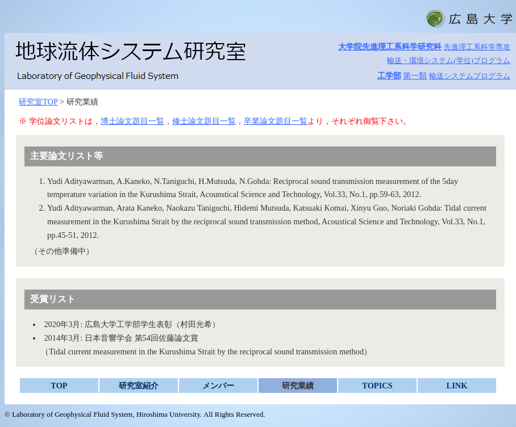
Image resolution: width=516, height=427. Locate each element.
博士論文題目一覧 (132, 120)
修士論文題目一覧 (204, 120)
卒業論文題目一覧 (275, 120)
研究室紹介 (139, 385)
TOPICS (377, 385)
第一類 (415, 75)
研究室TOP (38, 101)
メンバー (218, 385)
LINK (457, 385)
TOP (59, 385)
